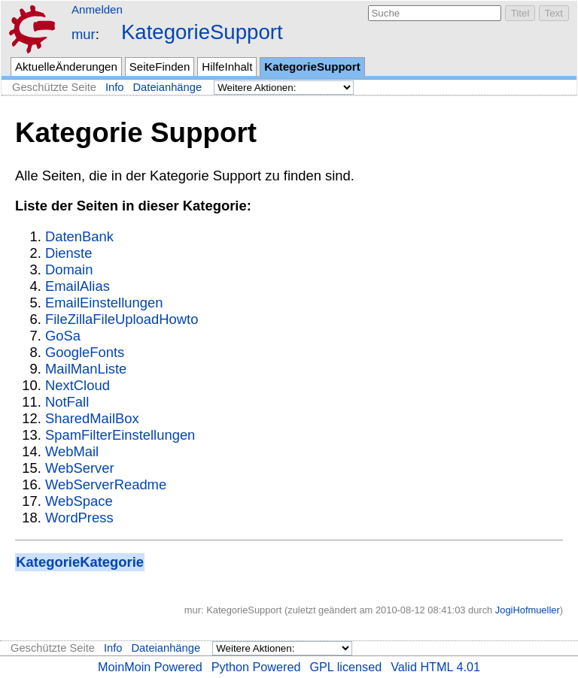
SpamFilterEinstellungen (120, 435)
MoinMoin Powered (150, 666)
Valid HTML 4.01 (435, 666)
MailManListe (85, 369)
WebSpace (79, 501)
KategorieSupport (202, 32)
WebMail (72, 451)
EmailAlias (77, 286)
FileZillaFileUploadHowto (121, 319)
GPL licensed (345, 666)
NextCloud (77, 385)
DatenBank (79, 236)
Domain (69, 269)
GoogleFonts (84, 352)
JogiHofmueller (527, 610)
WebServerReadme (105, 484)
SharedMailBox (92, 418)
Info (114, 87)
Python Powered (256, 666)
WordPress (79, 517)
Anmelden (97, 9)
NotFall (67, 402)
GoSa (63, 336)
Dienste (68, 253)
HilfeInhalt (227, 66)
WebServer (79, 468)
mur (83, 34)
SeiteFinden (159, 66)
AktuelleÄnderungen (66, 66)
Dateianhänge (167, 87)
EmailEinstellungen (104, 302)
